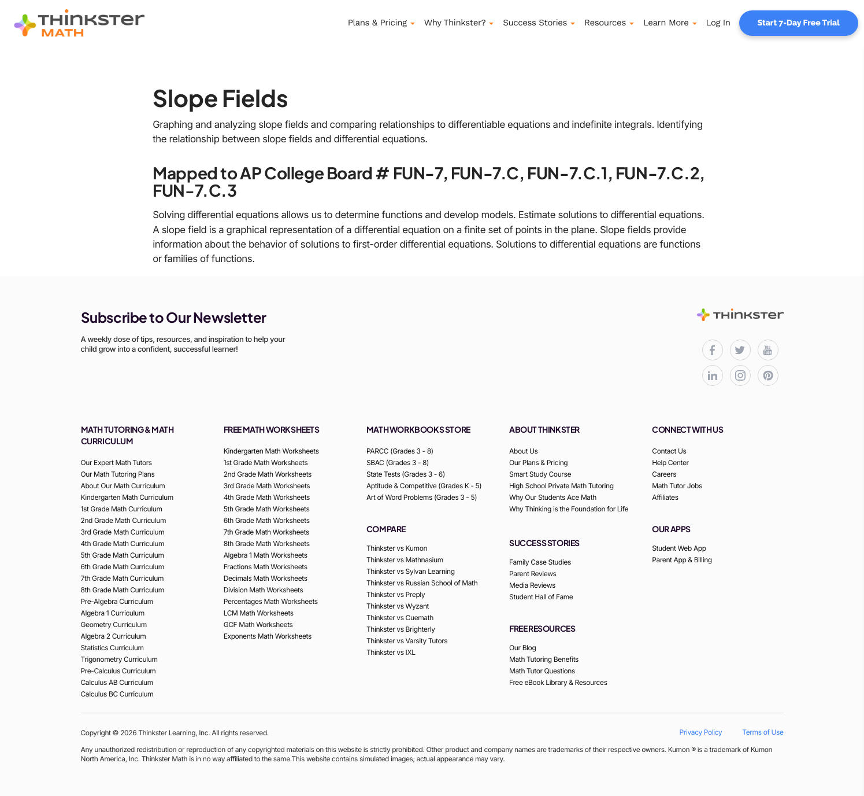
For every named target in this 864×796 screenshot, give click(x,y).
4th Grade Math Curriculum (123, 543)
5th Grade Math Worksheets (267, 508)
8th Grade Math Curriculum (122, 589)
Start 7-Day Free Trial (799, 23)
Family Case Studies (540, 562)
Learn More (666, 22)
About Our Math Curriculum (123, 485)
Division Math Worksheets (263, 589)
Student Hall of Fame (541, 596)
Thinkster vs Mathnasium (404, 559)
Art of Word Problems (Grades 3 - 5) (421, 497)
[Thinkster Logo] (95, 23)
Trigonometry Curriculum (119, 659)
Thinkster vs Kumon (396, 548)
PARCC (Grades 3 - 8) (399, 451)
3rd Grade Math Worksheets (267, 485)
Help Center (670, 462)
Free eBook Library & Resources (558, 682)
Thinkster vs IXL (391, 652)
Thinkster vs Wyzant (397, 606)
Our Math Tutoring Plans (118, 474)
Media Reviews (532, 585)
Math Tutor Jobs (677, 485)
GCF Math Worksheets (258, 624)
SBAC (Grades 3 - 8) (397, 462)
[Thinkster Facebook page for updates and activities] (712, 350)
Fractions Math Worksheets (265, 566)
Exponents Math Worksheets (268, 636)
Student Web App (679, 548)
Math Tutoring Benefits (544, 659)
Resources (605, 22)
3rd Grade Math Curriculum (123, 532)
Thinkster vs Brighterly (400, 629)
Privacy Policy (701, 732)
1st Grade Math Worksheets (266, 462)
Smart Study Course (540, 474)
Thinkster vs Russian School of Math (421, 582)
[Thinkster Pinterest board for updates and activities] (768, 375)
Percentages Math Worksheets (271, 601)
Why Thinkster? (455, 22)
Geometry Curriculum (114, 624)
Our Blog (522, 647)
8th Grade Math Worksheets (267, 543)
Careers (664, 474)
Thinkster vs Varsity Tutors (406, 640)
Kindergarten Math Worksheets (271, 451)
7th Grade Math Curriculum (122, 578)
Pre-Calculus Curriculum (118, 670)
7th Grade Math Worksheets (266, 532)
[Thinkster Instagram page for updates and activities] (740, 375)
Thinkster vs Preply (395, 594)
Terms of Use (762, 732)
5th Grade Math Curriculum (122, 555)
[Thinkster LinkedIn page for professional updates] (712, 375)
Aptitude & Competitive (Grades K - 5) (423, 485)
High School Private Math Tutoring (561, 485)
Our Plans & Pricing (538, 462)
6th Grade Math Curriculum (122, 566)
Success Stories (535, 22)
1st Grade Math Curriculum (121, 508)
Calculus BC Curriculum (117, 694)
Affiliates (665, 497)
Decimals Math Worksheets (265, 578)
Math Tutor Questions (542, 670)
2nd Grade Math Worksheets (268, 474)
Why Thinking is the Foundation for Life (568, 508)
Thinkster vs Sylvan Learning (410, 571)
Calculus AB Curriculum (117, 682)
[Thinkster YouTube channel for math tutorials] (768, 350)
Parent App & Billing (682, 559)
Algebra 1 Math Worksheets (265, 555)
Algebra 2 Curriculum (113, 636)
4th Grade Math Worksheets (267, 497)
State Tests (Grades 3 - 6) (405, 474)
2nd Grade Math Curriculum (123, 520)
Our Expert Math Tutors (116, 462)
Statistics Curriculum (112, 647)
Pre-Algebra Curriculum (117, 601)
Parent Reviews (532, 573)
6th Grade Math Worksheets (267, 520)
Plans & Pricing (377, 22)
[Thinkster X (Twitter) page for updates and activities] (740, 350)
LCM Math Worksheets (259, 613)
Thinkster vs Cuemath (399, 617)
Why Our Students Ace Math (552, 497)
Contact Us (669, 451)
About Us (523, 451)
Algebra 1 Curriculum (112, 613)
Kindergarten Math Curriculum (127, 497)
